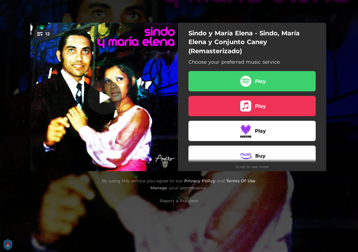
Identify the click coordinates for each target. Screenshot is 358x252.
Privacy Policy (199, 180)
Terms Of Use (241, 180)
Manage (158, 187)
